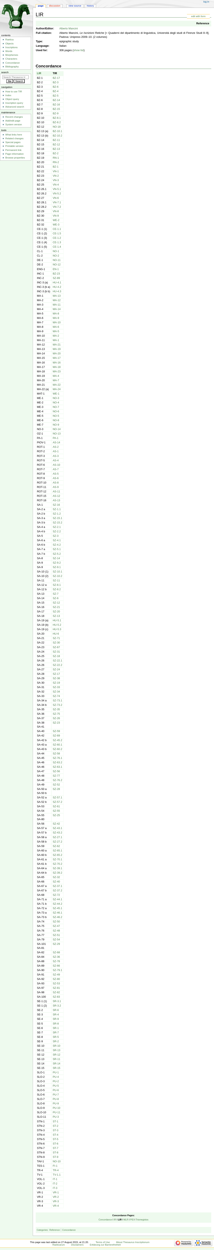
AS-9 (56, 487)
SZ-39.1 (57, 868)
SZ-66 (56, 965)
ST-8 (55, 1152)
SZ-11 (56, 580)
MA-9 (56, 318)
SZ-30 (56, 642)
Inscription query (14, 103)
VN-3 (56, 180)
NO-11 (56, 260)
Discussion (54, 5)
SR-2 (56, 1041)
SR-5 (56, 1037)
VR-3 (56, 1201)
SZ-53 (56, 983)
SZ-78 (56, 961)
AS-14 (56, 442)
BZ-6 (56, 86)
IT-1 (55, 1179)
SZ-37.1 (57, 886)
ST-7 (55, 1148)
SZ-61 (56, 806)
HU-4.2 (57, 287)
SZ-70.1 (57, 859)
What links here (13, 134)
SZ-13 (56, 616)
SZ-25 (56, 815)
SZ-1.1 (57, 509)
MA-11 (56, 304)
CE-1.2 (57, 237)
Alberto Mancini (68, 28)
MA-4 (56, 375)
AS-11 (56, 491)
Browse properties (15, 157)
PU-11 (56, 1112)
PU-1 (56, 1072)
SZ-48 (56, 930)
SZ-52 (56, 784)
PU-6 (56, 1090)
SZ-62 (56, 846)
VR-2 (56, 1196)
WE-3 (56, 224)
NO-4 (56, 402)
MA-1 (56, 340)
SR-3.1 (57, 1001)
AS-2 (56, 446)
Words (8, 51)
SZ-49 (56, 974)
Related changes (14, 138)
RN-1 (56, 157)
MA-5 (56, 331)
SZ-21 (56, 607)
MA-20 (56, 353)
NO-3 (56, 398)
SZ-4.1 (57, 540)
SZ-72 (56, 894)
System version (13, 124)
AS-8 (56, 482)
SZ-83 (56, 996)
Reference (202, 23)
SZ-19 (56, 682)
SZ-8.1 (57, 584)
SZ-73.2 (57, 705)
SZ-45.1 (57, 908)
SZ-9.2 (57, 562)
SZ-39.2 (57, 872)
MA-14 (56, 309)
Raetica (9, 39)
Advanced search (14, 106)
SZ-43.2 (57, 832)
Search (5, 72)
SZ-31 (56, 651)
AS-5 (56, 473)
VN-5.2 (57, 193)
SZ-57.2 (57, 802)
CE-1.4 (57, 246)
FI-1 (55, 1165)
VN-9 (56, 215)
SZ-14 (56, 558)
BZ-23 (56, 273)
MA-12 (56, 300)
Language (42, 45)
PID (132, 1219)
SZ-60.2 (57, 749)
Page (41, 5)
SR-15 (56, 1068)
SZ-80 (56, 979)
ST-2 (55, 1125)
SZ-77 (56, 775)
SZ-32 (56, 877)
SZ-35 (56, 709)
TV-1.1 (56, 1174)
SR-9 (56, 1019)
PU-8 (56, 1099)
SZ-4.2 (57, 544)
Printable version (14, 146)
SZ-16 (56, 504)
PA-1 (55, 438)
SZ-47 (56, 926)
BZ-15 (56, 109)
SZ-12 (56, 602)
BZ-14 (56, 100)
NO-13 (56, 433)
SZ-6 (56, 598)
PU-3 (56, 1116)
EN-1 (56, 269)
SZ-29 (56, 944)
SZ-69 (56, 735)
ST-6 (55, 1143)
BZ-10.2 (57, 135)
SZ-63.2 (57, 762)
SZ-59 (56, 731)
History (90, 5)
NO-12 (56, 264)
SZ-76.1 (57, 758)
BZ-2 (56, 153)
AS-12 (56, 496)
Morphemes (11, 55)
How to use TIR (13, 91)
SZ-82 (56, 992)
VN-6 (56, 198)
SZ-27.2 (57, 841)
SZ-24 (56, 669)
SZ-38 (56, 678)
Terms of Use (103, 1242)
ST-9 (55, 1157)
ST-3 (55, 1130)
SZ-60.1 (57, 744)
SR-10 (56, 1045)
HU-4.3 (57, 291)
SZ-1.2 (57, 513)
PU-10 (56, 1108)
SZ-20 (56, 611)
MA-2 (56, 335)
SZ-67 (56, 647)
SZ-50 (56, 921)
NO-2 (56, 255)
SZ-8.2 (57, 589)
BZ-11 (56, 140)
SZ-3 (56, 535)
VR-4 (56, 1205)
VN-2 (56, 175)
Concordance (105, 1219)
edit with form (198, 16)
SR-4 (56, 1014)
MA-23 (56, 371)
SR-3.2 (57, 1005)
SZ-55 (56, 810)
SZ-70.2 (57, 863)
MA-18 (56, 367)
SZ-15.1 (57, 518)
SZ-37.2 (57, 890)
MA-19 (56, 349)
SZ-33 (56, 687)
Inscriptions (11, 47)
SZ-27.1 (57, 837)
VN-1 (56, 171)
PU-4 (56, 1076)
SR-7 (56, 1032)
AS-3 (56, 456)
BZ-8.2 (57, 122)
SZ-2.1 (57, 527)
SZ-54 (56, 939)
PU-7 (56, 1094)
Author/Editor (44, 28)
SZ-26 (56, 718)
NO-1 (56, 251)
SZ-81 (56, 987)
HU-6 (56, 633)
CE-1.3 (57, 242)
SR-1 (56, 1028)
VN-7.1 (57, 202)
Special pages (12, 142)
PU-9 (56, 1103)
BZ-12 (56, 144)
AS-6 (56, 478)
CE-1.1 (57, 229)
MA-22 (56, 384)
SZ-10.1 (57, 571)
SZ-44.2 (57, 903)
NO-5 (56, 415)
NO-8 (56, 420)
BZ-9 (56, 113)
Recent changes (14, 117)
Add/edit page (12, 120)
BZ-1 (56, 166)
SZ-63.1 (57, 766)
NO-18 (56, 126)
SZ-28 (56, 789)
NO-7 (56, 407)
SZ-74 (56, 696)
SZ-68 (56, 952)
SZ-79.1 (57, 970)
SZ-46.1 (57, 912)
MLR (125, 1219)
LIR (39, 73)
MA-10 (56, 322)
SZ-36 (56, 956)
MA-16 (56, 362)
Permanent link (13, 150)
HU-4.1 (57, 282)
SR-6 (56, 1010)
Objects (9, 43)
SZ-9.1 (57, 567)
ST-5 (55, 1139)
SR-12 (56, 1054)
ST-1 (55, 1121)
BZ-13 (56, 149)
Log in (206, 1)
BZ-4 (56, 91)
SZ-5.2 (57, 553)
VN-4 (56, 184)
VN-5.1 (57, 189)
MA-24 (56, 389)
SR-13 (56, 1050)
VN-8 (56, 211)
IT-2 (55, 1183)
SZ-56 (56, 771)
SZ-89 (56, 278)
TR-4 (56, 1170)
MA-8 (56, 313)
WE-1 (56, 393)
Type (39, 41)
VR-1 (56, 1192)
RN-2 (56, 162)
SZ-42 (56, 823)
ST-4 (55, 1134)
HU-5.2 (57, 624)
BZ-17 (56, 78)
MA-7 (56, 380)
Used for (41, 50)
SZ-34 (56, 691)
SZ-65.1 (57, 850)
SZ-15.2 (57, 522)
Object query (12, 99)
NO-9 (56, 424)
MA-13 (56, 295)
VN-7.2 (57, 206)
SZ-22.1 (57, 660)
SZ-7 (56, 593)
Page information (14, 154)
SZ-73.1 (57, 700)
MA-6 (56, 326)
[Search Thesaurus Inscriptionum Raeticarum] (15, 77)
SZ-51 (56, 935)
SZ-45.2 (57, 740)
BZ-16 (56, 104)
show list (79, 50)
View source (74, 5)
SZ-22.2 (57, 665)
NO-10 (56, 1161)
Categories (42, 1230)
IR (115, 1219)
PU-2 (56, 1081)
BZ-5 (56, 95)
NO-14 (56, 429)
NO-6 (56, 411)
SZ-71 (56, 638)
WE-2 (56, 220)
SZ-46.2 (57, 917)
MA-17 (56, 358)
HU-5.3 (57, 629)
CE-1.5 (57, 233)
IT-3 (55, 1188)
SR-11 (56, 1059)
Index (8, 95)
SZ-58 (56, 753)
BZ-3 (56, 82)
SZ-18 (56, 656)
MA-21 (56, 344)
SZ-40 (56, 881)
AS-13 (56, 500)
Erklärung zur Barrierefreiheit (105, 1244)
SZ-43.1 (57, 828)
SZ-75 (56, 713)
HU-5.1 (57, 620)
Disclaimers (77, 1244)
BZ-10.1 (57, 131)
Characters (11, 58)
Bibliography (12, 66)
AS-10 (56, 464)
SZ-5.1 (57, 549)
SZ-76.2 (57, 780)
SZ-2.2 (57, 531)
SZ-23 (56, 722)
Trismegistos (142, 1219)
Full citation (43, 32)
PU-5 (56, 1085)
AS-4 (56, 460)
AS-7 (56, 469)
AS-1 (56, 451)
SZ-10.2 (57, 576)
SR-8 (56, 1023)
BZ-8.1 (57, 117)
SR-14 (56, 1063)
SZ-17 (56, 673)
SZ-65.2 (57, 855)
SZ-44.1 (57, 899)
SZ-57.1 (57, 797)
